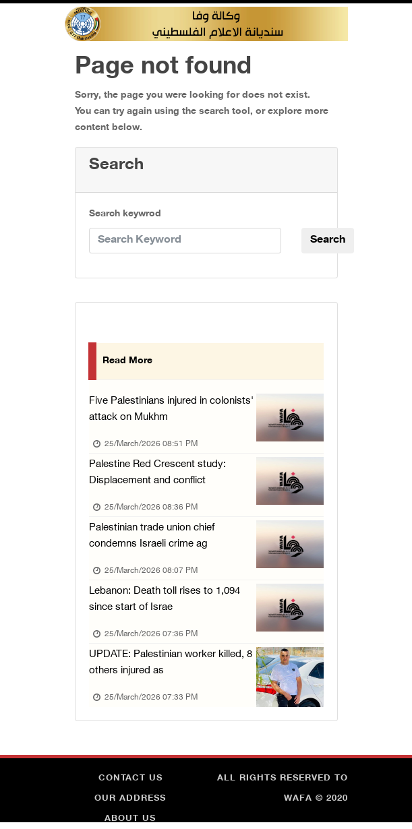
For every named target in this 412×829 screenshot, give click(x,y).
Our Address (130, 798)
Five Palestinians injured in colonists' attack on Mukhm (171, 409)
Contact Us (130, 778)
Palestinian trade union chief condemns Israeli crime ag (151, 536)
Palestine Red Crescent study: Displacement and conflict (157, 473)
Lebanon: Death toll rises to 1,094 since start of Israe (164, 599)
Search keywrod (125, 214)
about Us (130, 818)
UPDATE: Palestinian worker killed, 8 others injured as (170, 663)
